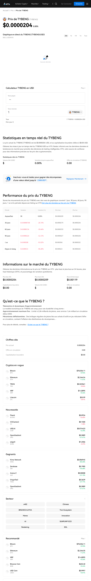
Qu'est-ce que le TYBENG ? (38, 325)
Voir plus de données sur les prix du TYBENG (59, 203)
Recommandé (45, 538)
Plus (82, 88)
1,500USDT (41, 180)
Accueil (5, 10)
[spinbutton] (45, 99)
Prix (12, 10)
